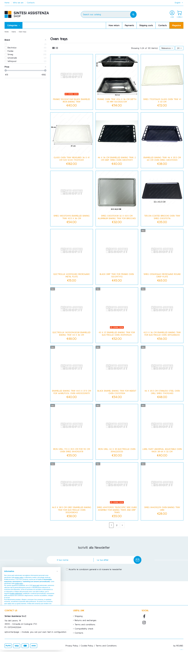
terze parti (36, 585)
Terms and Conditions (106, 645)
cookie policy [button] (19, 583)
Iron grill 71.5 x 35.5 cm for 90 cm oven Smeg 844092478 (71, 450)
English (179, 3)
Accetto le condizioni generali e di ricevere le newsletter (95, 569)
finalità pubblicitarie (16, 593)
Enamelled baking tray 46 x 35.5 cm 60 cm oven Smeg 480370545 (162, 158)
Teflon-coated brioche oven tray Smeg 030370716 (162, 217)
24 (179, 48)
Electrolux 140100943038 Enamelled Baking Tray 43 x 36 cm (71, 333)
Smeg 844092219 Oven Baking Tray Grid (162, 508)
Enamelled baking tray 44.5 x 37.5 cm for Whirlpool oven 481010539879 (71, 392)
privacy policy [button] (19, 577)
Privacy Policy (72, 645)
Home (7, 3)
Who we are (18, 3)
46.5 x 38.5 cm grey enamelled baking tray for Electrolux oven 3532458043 (71, 509)
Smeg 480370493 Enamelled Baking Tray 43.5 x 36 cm (72, 217)
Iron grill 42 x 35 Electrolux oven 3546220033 (116, 450)
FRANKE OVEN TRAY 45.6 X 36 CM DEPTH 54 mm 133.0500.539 (116, 100)
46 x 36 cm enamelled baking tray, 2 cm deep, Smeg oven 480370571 (117, 158)
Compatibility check (84, 628)
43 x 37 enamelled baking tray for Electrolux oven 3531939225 (117, 333)
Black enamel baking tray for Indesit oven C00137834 (116, 392)
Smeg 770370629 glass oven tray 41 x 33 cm (162, 100)
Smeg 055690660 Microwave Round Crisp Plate (162, 275)
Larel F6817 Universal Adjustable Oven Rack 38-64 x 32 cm (162, 450)
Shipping (79, 616)
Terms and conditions (85, 624)
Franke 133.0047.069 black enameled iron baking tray (71, 100)
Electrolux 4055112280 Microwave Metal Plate (72, 275)
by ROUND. (178, 645)
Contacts (31, 3)
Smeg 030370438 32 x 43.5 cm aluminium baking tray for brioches (117, 217)
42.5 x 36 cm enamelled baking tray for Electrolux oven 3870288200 (162, 333)
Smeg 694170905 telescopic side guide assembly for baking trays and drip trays (117, 509)
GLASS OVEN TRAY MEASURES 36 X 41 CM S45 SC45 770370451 (72, 158)
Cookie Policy (87, 645)
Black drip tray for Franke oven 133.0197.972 (117, 275)
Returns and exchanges (85, 620)
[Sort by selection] (167, 48)
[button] (13, 25)
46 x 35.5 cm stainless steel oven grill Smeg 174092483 (162, 392)
